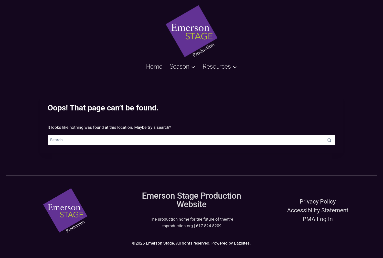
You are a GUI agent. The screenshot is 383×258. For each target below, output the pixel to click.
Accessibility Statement (317, 210)
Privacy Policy (318, 201)
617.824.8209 (209, 225)
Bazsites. (242, 243)
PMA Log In (318, 219)
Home (154, 66)
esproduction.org (177, 225)
